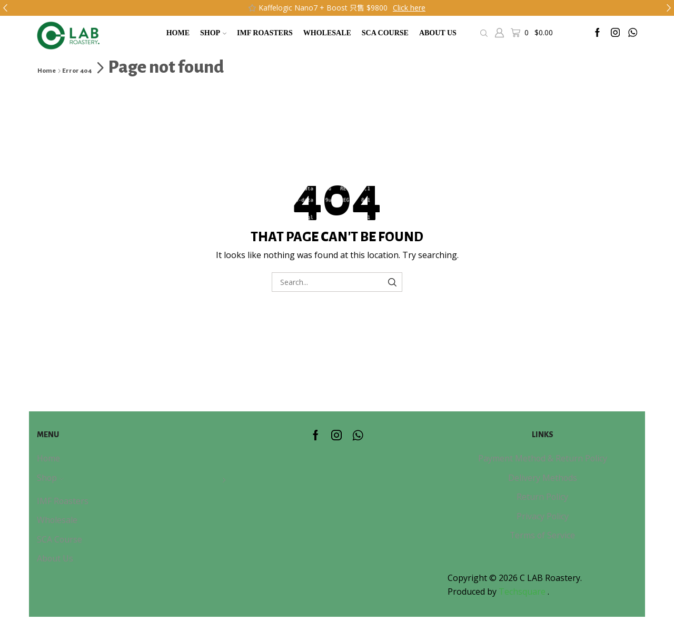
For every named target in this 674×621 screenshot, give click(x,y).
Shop (213, 33)
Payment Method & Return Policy (542, 458)
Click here (409, 8)
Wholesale (327, 33)
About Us (438, 33)
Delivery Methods (542, 478)
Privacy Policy (543, 516)
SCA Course (385, 33)
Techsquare (523, 591)
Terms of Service (542, 535)
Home (178, 33)
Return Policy (542, 496)
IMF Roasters (265, 33)
